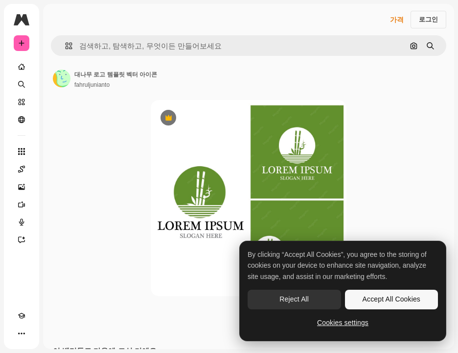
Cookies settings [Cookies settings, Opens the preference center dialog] (342, 323)
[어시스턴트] (21, 240)
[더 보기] (21, 333)
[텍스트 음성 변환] (21, 222)
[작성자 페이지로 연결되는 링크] (61, 78)
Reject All (294, 299)
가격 (397, 20)
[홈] (21, 67)
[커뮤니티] (21, 119)
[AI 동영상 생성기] (21, 204)
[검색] (21, 84)
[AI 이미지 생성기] (21, 187)
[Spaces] (21, 169)
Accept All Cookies (391, 299)
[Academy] (21, 316)
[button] (64, 46)
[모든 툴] (21, 151)
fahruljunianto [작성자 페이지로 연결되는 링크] (92, 84)
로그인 (428, 19)
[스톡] (21, 102)
